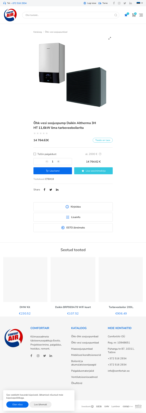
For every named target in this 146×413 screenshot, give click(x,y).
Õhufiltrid (76, 383)
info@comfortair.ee (119, 371)
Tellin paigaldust (46, 154)
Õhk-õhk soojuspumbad (84, 336)
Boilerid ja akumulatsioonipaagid (83, 362)
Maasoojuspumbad (82, 349)
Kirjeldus (73, 207)
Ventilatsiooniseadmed (84, 377)
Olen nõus (17, 404)
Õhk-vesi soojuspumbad (56, 32)
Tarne (103, 3)
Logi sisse (89, 3)
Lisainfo (73, 217)
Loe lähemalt (40, 404)
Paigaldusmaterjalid (82, 371)
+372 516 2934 (18, 3)
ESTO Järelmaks (73, 228)
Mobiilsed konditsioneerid (86, 355)
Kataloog (37, 32)
